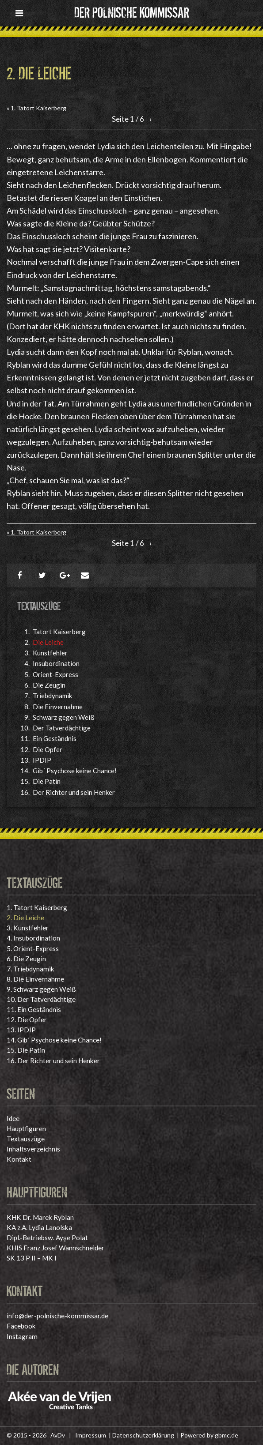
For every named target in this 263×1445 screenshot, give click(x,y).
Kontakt (19, 1159)
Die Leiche (48, 642)
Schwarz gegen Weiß (64, 717)
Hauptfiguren (26, 1129)
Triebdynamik (52, 696)
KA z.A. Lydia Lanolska (39, 1227)
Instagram (22, 1336)
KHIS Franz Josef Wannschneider (55, 1248)
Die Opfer (47, 749)
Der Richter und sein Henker (74, 792)
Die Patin (47, 781)
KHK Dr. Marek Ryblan (40, 1217)
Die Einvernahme (58, 707)
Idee (13, 1118)
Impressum (90, 1435)
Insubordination (56, 663)
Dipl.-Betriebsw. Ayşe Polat (47, 1238)
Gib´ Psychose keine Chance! (75, 771)
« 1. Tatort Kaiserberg (36, 108)
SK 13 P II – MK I (32, 1258)
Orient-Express (55, 674)
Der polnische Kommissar (131, 11)
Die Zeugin (49, 685)
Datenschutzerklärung (143, 1435)
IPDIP (42, 760)
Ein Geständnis (54, 738)
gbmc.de (226, 1435)
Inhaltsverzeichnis (33, 1149)
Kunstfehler (50, 653)
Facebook (21, 1326)
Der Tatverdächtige (62, 728)
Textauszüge (26, 1139)
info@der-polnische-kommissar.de (57, 1316)
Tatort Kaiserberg (59, 632)
